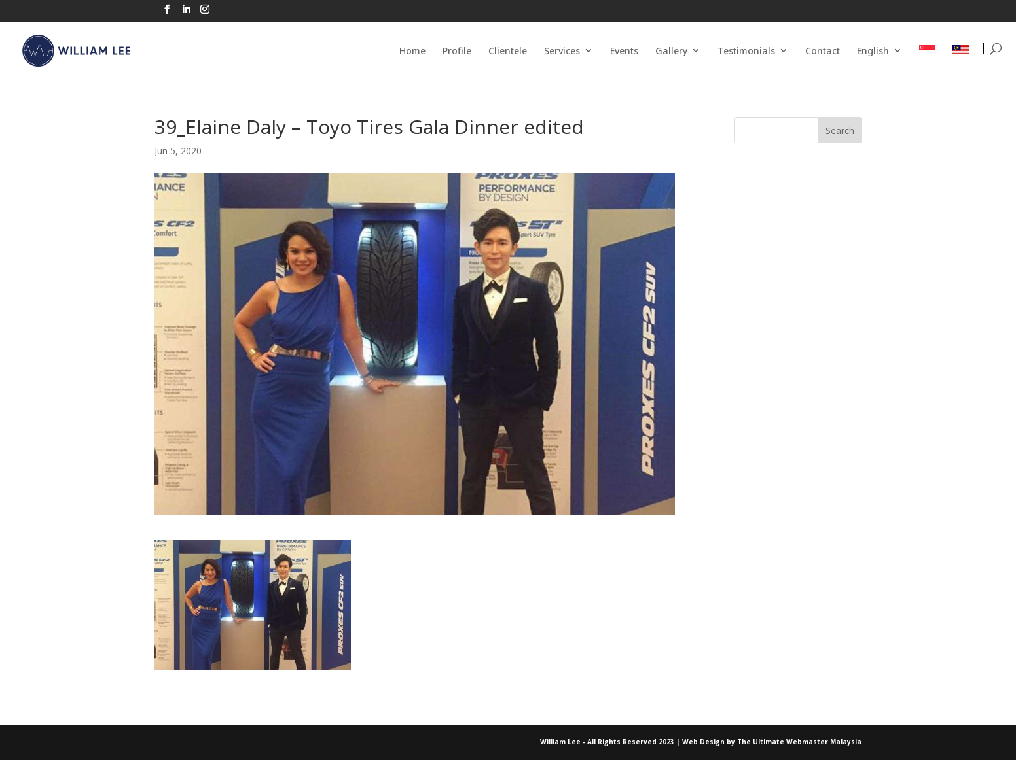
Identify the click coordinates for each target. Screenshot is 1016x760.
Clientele (507, 50)
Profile (457, 50)
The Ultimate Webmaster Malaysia (799, 741)
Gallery (671, 50)
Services (562, 50)
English (873, 50)
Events (624, 50)
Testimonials (746, 50)
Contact (822, 50)
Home (412, 50)
